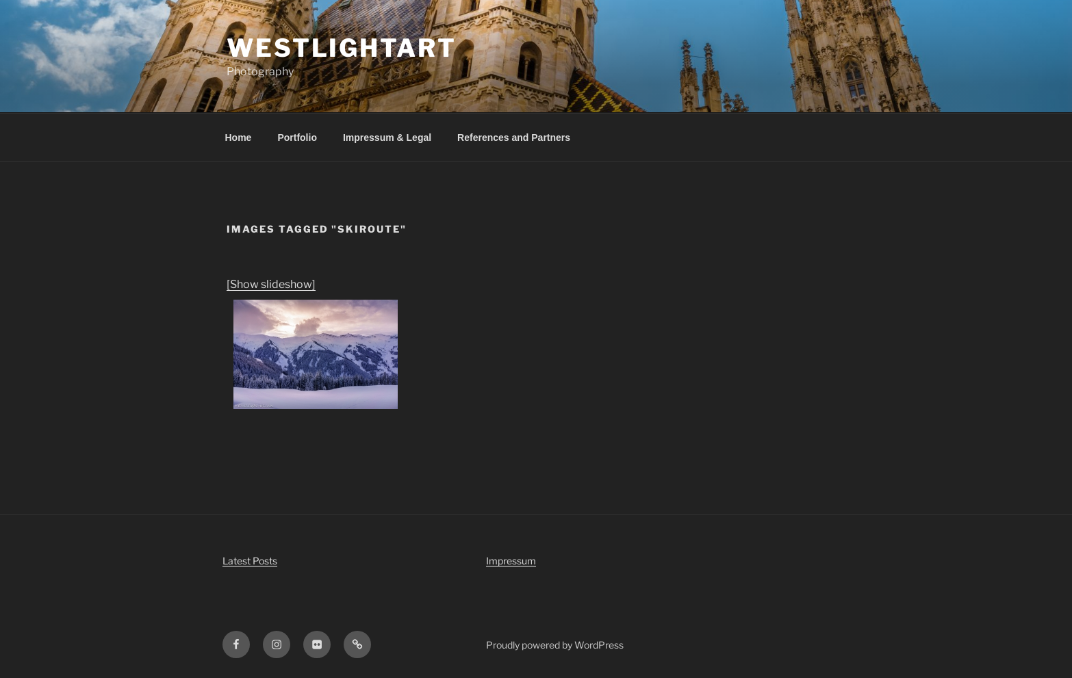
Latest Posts (249, 560)
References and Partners (513, 137)
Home (238, 137)
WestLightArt (342, 48)
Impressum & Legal (387, 137)
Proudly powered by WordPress (555, 645)
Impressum (511, 560)
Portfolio (297, 137)
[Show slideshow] (271, 284)
